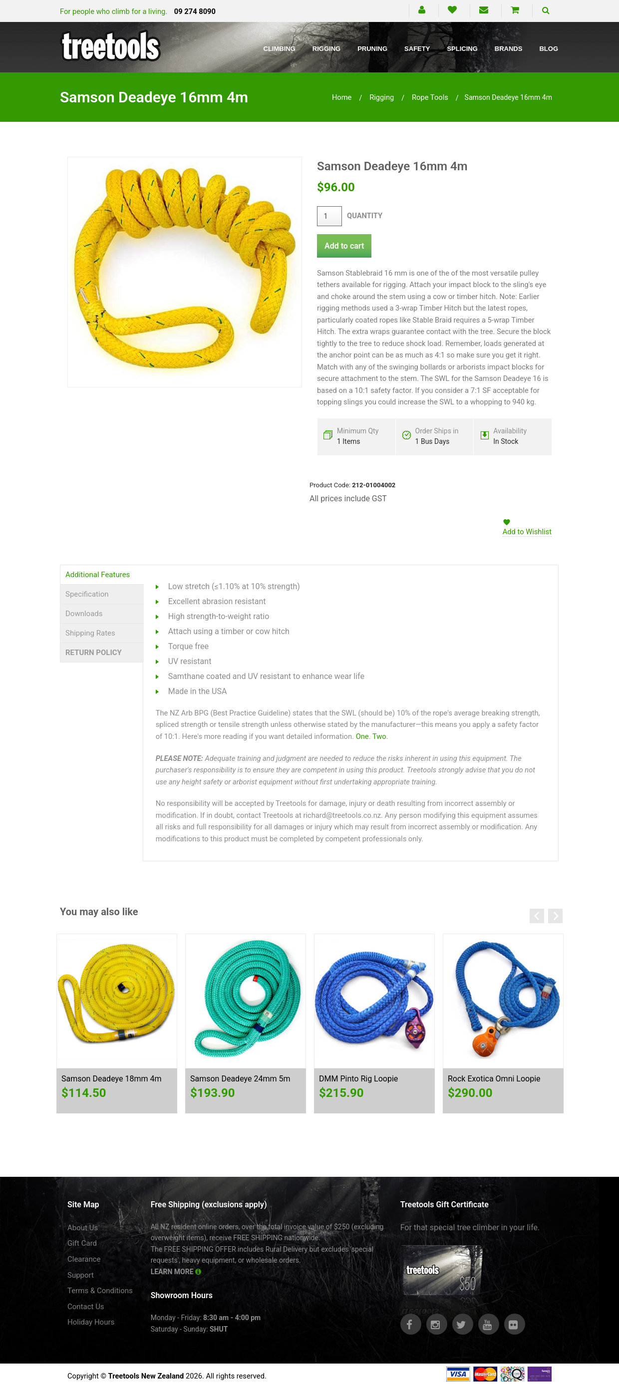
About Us (82, 1227)
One (362, 736)
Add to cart (344, 246)
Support (80, 1275)
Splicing (462, 48)
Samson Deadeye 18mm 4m (111, 1078)
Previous (537, 916)
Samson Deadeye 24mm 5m (240, 1078)
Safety (417, 48)
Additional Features (97, 574)
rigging (381, 97)
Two (379, 736)
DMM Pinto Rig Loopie (358, 1078)
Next (555, 916)
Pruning (372, 48)
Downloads (84, 613)
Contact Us (85, 1306)
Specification (87, 594)
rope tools (430, 97)
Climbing (280, 48)
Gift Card (82, 1243)
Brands (509, 48)
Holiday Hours (90, 1322)
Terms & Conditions (100, 1290)
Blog (548, 48)
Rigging (326, 48)
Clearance (84, 1259)
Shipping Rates (90, 633)
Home (342, 97)
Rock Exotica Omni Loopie (494, 1078)
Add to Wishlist (527, 531)
